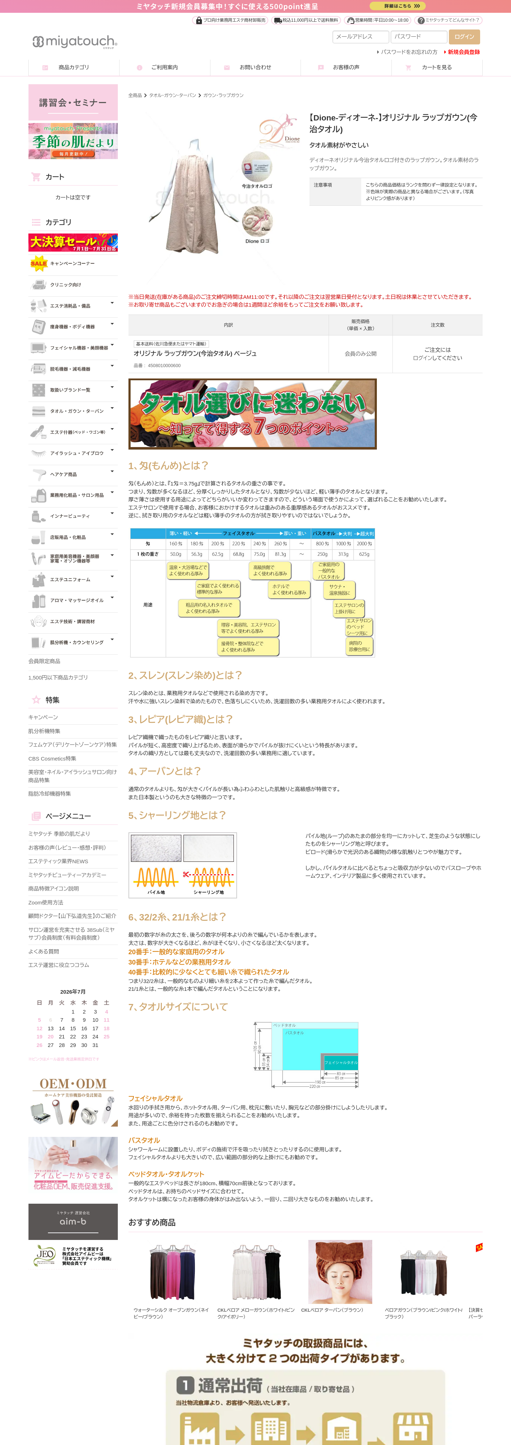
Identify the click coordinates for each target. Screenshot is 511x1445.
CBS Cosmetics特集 (52, 759)
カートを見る (437, 67)
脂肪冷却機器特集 (49, 794)
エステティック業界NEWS (58, 861)
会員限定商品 (44, 661)
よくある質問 (43, 952)
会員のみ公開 (361, 354)
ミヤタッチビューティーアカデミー (67, 875)
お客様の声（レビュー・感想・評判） (67, 848)
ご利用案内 (165, 67)
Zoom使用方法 (45, 902)
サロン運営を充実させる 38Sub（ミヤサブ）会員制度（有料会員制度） (71, 934)
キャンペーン (43, 717)
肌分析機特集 (44, 731)
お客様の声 (346, 67)
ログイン (422, 358)
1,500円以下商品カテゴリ (58, 678)
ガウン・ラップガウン (223, 95)
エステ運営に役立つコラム (58, 965)
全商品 (135, 95)
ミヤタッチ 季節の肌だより (59, 834)
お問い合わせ (255, 67)
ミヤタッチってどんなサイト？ (448, 20)
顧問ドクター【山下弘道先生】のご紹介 (72, 916)
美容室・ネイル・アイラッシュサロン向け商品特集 (72, 776)
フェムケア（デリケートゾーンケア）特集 (72, 745)
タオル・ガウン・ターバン (172, 95)
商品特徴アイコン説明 (53, 889)
